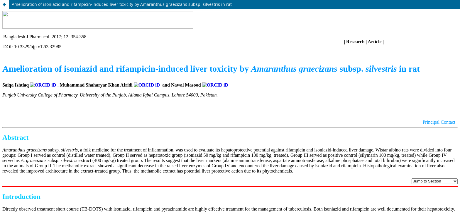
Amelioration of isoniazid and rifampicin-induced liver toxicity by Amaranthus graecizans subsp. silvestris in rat (122, 4)
